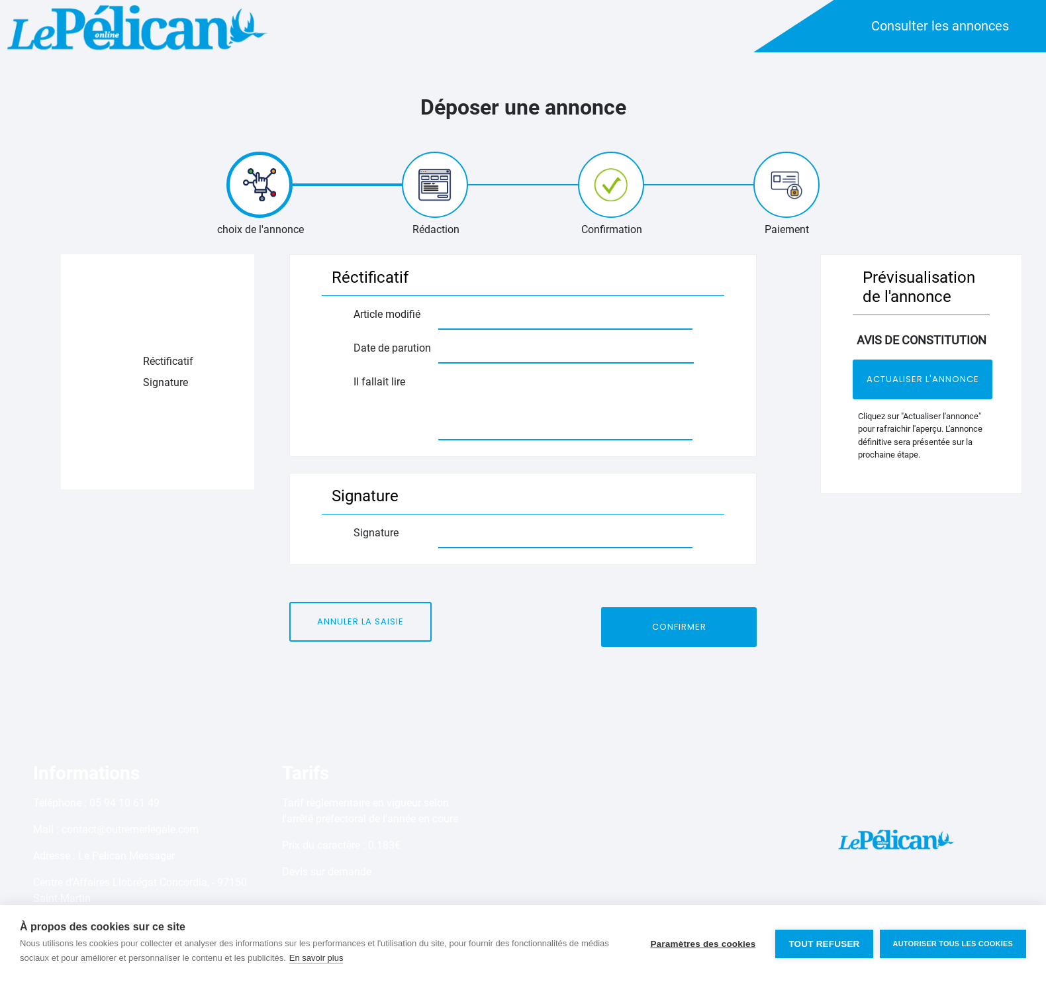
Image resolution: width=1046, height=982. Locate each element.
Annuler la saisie (360, 621)
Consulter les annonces (940, 26)
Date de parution (394, 348)
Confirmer (679, 626)
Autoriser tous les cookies (953, 944)
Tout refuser (823, 944)
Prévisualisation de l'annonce (919, 287)
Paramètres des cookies (702, 944)
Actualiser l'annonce (923, 379)
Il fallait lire (381, 381)
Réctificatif (168, 361)
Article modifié (388, 314)
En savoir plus (316, 958)
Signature (165, 382)
